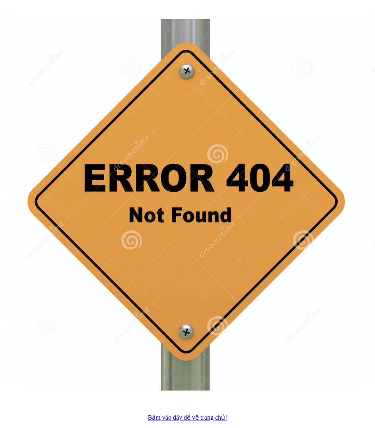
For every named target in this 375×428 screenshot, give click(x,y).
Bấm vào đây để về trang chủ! (187, 417)
